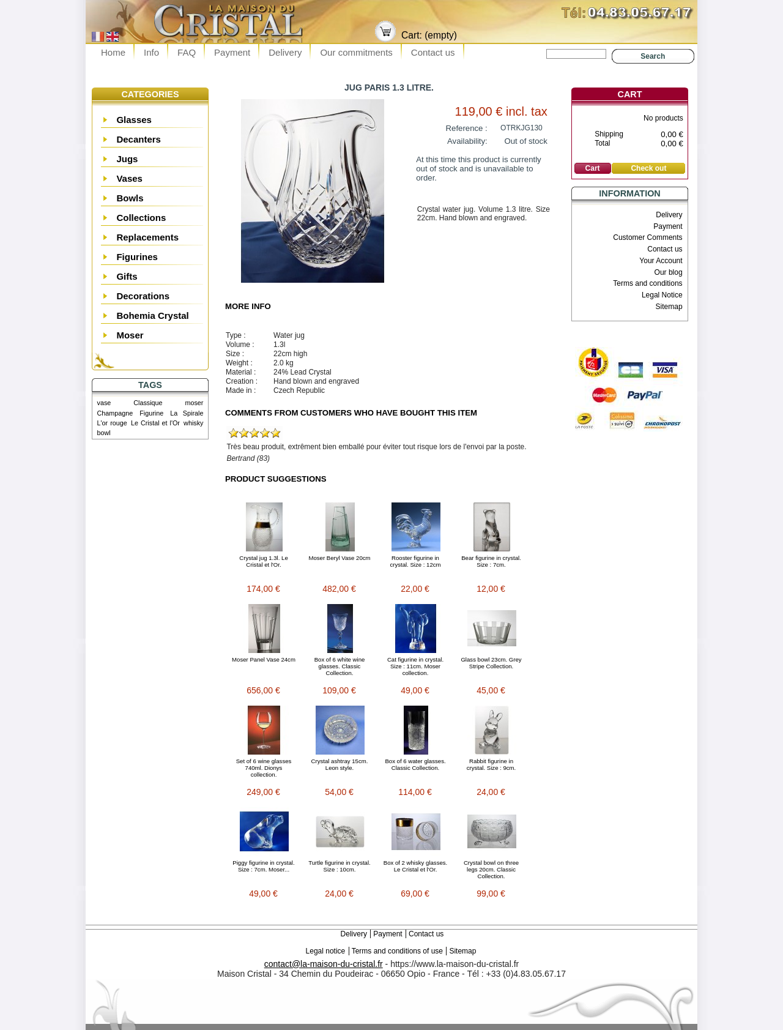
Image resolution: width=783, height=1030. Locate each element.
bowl (104, 432)
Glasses (134, 119)
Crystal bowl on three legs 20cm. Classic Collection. (491, 869)
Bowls (129, 198)
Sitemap (669, 306)
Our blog (669, 272)
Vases (129, 178)
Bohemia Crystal (152, 315)
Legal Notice (662, 295)
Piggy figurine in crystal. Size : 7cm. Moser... (263, 866)
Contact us (433, 52)
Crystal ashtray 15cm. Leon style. (339, 764)
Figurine (151, 413)
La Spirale (186, 413)
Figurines (137, 257)
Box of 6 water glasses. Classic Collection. (415, 764)
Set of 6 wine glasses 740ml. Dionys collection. (264, 768)
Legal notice (326, 951)
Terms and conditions (647, 283)
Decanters (138, 139)
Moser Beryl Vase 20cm (339, 557)
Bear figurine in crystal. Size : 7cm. (491, 561)
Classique (147, 402)
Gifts (126, 276)
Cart (630, 94)
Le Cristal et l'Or (155, 423)
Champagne (115, 413)
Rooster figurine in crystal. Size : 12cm (415, 561)
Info (151, 52)
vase (104, 402)
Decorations (142, 296)
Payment (232, 52)
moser (194, 402)
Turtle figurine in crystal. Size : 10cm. (339, 866)
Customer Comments (647, 237)
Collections (141, 217)
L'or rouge (112, 423)
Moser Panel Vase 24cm (263, 659)
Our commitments (356, 52)
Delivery (285, 52)
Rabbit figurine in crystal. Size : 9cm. (491, 764)
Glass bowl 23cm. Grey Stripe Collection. (491, 663)
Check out (648, 168)
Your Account (660, 260)
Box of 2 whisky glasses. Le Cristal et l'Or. (416, 866)
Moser (129, 335)
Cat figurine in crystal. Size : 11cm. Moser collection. (415, 666)
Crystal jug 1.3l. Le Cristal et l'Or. (263, 561)
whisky (193, 423)
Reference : (467, 128)
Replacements (147, 237)
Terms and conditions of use (397, 951)
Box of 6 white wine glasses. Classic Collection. (339, 666)
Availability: (467, 141)
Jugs (127, 159)
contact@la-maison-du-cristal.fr (323, 964)
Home (113, 52)
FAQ (186, 52)
